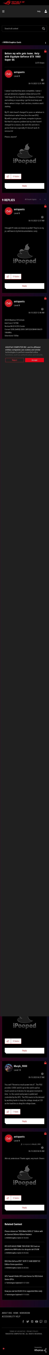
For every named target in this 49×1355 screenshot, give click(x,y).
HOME (15, 1313)
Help (39, 11)
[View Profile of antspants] (19, 72)
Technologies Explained (14, 1283)
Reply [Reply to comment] (24, 286)
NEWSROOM (25, 1313)
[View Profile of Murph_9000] (20, 1066)
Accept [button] (34, 360)
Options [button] (45, 42)
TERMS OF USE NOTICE (17, 1331)
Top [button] (3, 1348)
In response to (32, 1144)
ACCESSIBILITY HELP (11, 1316)
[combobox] (24, 28)
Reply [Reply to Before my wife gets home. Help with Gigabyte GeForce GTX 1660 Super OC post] (24, 186)
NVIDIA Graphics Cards (12, 42)
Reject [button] (14, 360)
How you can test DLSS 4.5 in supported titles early (23, 1291)
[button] (8, 176)
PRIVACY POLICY (32, 1331)
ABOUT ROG (7, 1313)
